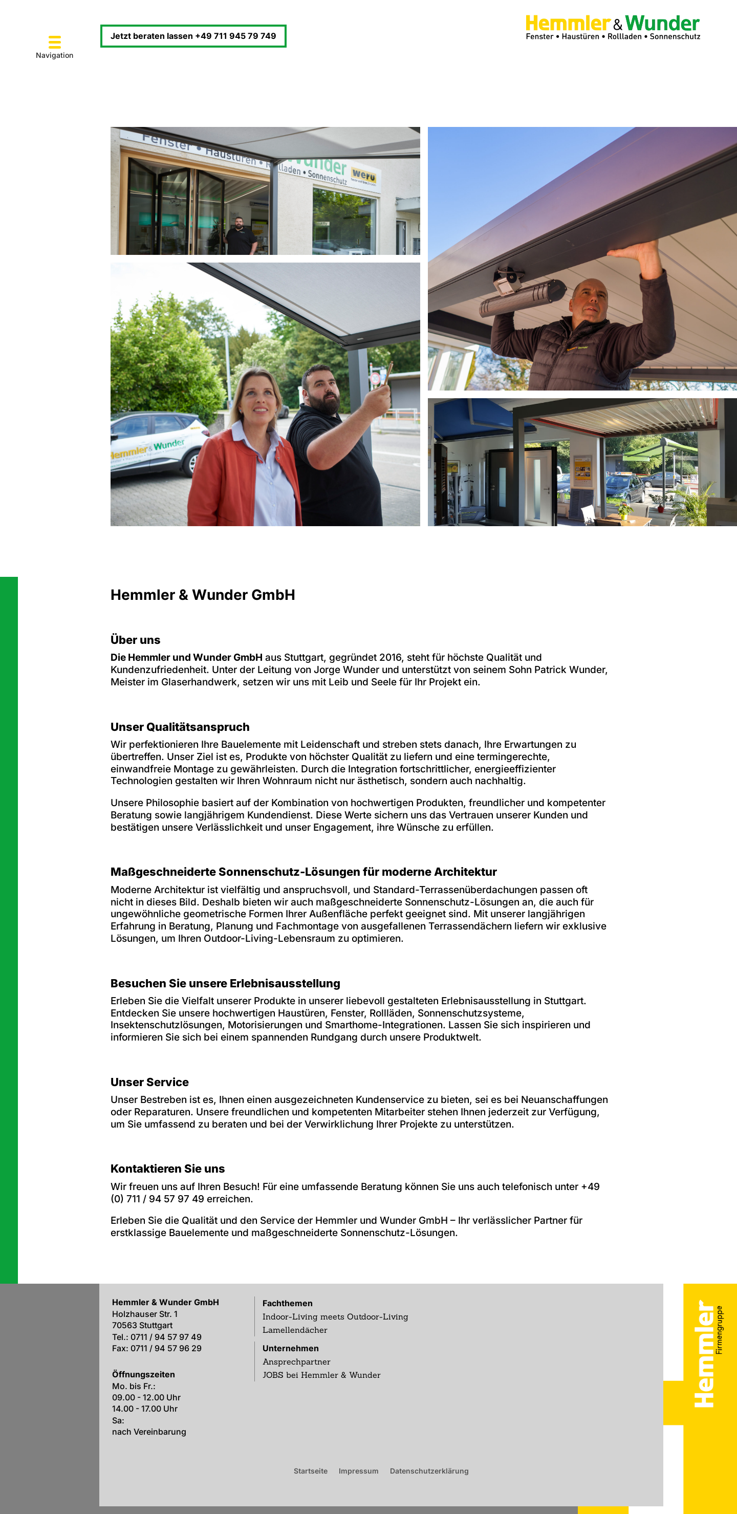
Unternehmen (291, 1348)
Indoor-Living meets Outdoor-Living (335, 1316)
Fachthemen (288, 1303)
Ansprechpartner (297, 1361)
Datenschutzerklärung (429, 1470)
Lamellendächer (295, 1330)
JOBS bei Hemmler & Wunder (322, 1375)
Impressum (359, 1470)
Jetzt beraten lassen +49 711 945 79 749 (193, 36)
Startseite (311, 1470)
